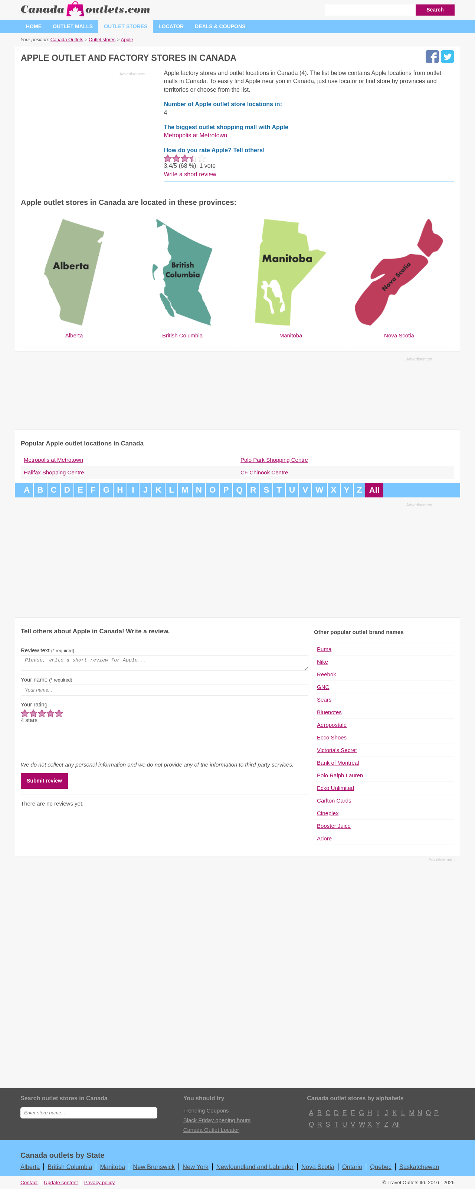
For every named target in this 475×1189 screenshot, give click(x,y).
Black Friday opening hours (217, 1120)
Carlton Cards (334, 800)
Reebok (326, 674)
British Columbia (70, 1166)
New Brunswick (154, 1166)
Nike (322, 662)
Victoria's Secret (337, 750)
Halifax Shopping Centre (54, 472)
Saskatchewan (419, 1166)
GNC (323, 687)
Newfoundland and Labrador (255, 1166)
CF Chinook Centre (264, 472)
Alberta (30, 1166)
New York (196, 1166)
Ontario (352, 1166)
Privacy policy (99, 1182)
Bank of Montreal (338, 763)
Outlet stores (125, 26)
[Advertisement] (83, 131)
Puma (324, 649)
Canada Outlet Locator (211, 1130)
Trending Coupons (206, 1110)
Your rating (34, 706)
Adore (324, 838)
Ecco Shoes (332, 737)
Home (34, 26)
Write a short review (190, 174)
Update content (61, 1182)
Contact (29, 1182)
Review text (47, 650)
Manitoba (112, 1166)
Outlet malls (73, 26)
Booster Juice (334, 826)
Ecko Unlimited (335, 788)
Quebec (381, 1166)
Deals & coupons (220, 26)
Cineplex (327, 813)
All (374, 490)
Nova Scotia (317, 1166)
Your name (46, 682)
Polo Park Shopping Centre (274, 460)
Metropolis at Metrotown (195, 135)
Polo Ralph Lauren (340, 775)
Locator (171, 26)
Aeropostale (332, 725)
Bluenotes (329, 712)
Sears (324, 699)
